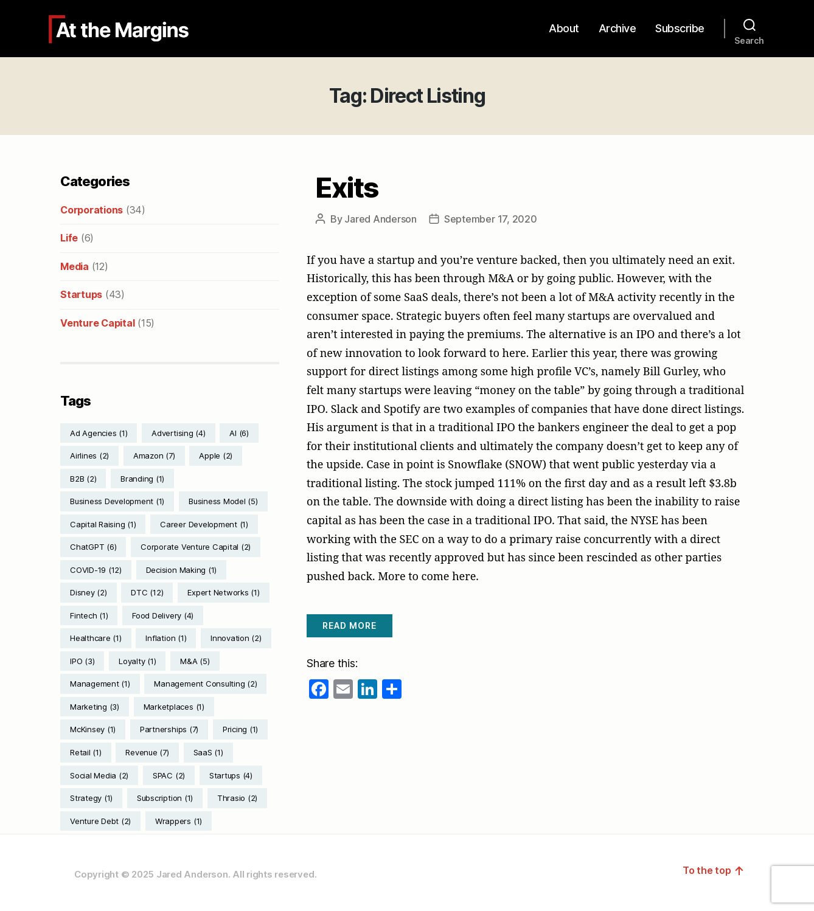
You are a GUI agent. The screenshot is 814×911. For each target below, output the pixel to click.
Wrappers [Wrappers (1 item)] (178, 821)
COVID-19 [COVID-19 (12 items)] (96, 570)
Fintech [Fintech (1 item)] (89, 615)
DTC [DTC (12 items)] (147, 592)
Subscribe (679, 28)
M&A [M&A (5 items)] (194, 661)
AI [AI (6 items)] (239, 433)
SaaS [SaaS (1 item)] (208, 752)
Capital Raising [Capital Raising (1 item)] (103, 524)
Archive (617, 28)
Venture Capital (97, 323)
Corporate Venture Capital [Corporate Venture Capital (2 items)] (196, 547)
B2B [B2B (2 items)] (83, 478)
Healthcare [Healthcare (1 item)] (96, 638)
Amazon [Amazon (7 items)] (154, 455)
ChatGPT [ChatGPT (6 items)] (93, 547)
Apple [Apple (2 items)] (215, 455)
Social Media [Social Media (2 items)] (99, 775)
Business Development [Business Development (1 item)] (117, 501)
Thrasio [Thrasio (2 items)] (237, 798)
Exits (347, 187)
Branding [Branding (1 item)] (142, 478)
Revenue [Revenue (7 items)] (147, 752)
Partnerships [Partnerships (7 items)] (169, 729)
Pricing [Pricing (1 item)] (240, 729)
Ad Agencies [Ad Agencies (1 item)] (98, 433)
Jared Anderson (380, 219)
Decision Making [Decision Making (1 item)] (181, 570)
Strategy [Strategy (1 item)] (91, 798)
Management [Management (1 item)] (100, 683)
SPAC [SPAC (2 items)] (169, 775)
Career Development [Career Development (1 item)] (204, 524)
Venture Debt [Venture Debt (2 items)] (100, 821)
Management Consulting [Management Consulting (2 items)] (205, 683)
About (564, 28)
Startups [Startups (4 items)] (230, 775)
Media (74, 266)
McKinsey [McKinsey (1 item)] (93, 729)
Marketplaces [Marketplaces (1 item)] (174, 707)
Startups (81, 294)
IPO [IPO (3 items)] (82, 661)
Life (69, 238)
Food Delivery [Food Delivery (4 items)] (162, 615)
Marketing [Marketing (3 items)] (94, 707)
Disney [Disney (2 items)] (88, 592)
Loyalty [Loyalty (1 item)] (137, 661)
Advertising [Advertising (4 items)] (178, 433)
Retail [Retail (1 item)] (86, 752)
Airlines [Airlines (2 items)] (89, 455)
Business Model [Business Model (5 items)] (223, 501)
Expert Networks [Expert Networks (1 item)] (223, 592)
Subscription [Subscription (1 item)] (165, 798)
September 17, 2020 (490, 219)
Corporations (91, 210)
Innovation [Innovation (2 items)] (236, 638)
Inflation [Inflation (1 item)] (165, 638)
